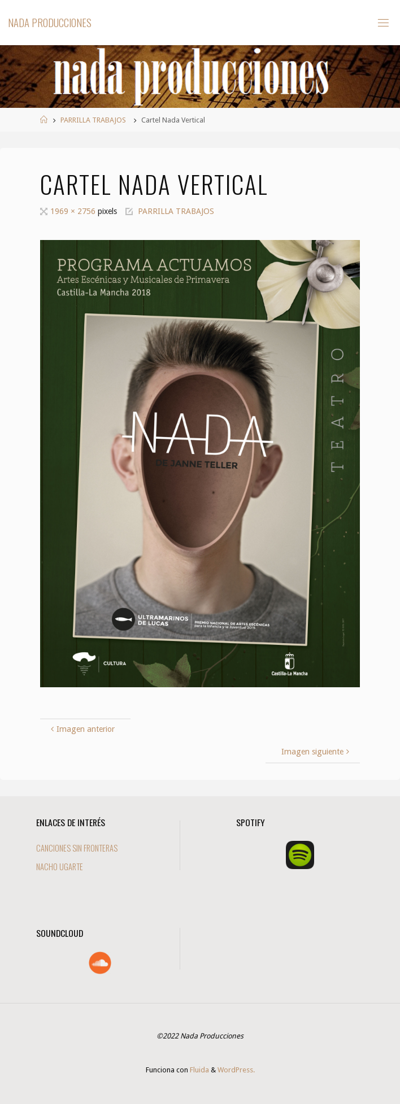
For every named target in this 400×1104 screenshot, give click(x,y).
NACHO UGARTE (59, 866)
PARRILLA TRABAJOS (93, 120)
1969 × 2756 (74, 211)
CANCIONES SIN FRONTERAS (77, 848)
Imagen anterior (81, 729)
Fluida (198, 1070)
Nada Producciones (50, 22)
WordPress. (236, 1070)
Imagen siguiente (316, 751)
